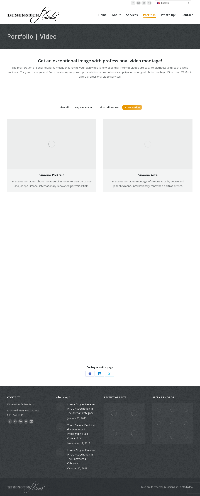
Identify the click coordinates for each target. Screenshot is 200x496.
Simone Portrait (51, 175)
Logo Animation (84, 107)
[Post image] (60, 406)
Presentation (132, 107)
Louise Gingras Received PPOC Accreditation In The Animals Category (81, 409)
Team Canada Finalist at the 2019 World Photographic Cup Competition (81, 431)
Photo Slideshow (109, 107)
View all (64, 107)
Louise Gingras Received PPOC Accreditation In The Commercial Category (81, 457)
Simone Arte (148, 175)
